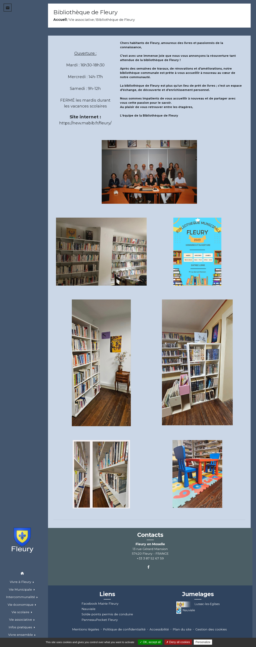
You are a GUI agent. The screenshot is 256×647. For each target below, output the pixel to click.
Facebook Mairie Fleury (100, 603)
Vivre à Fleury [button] (21, 582)
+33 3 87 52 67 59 (150, 558)
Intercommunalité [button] (21, 597)
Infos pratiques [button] (21, 627)
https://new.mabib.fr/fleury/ (85, 123)
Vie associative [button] (21, 619)
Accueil (60, 19)
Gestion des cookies (211, 629)
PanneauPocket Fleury (100, 620)
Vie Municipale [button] (21, 589)
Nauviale (88, 609)
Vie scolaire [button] (21, 612)
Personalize (203, 642)
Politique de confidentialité (124, 629)
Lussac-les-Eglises (198, 604)
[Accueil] (22, 541)
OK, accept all (150, 642)
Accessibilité (159, 629)
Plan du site (182, 629)
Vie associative (81, 19)
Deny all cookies (178, 642)
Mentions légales (85, 629)
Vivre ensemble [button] (21, 635)
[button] (22, 574)
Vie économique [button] (21, 604)
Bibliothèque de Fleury (115, 19)
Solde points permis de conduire (107, 614)
